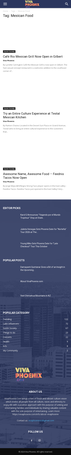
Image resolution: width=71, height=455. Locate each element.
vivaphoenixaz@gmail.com (41, 420)
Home (5, 11)
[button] (5, 4)
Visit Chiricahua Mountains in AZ (35, 295)
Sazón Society (9, 51)
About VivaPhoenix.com (31, 281)
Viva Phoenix (8, 60)
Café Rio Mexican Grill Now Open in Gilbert (33, 56)
